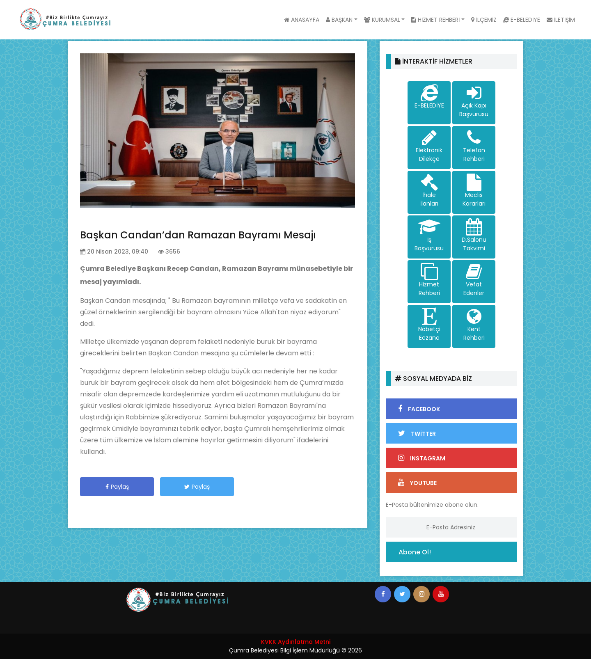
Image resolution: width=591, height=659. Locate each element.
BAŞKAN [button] (339, 20)
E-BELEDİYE (521, 20)
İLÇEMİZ (484, 20)
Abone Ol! (415, 552)
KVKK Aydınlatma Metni (295, 642)
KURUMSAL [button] (382, 20)
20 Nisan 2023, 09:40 (114, 251)
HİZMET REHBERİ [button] (435, 20)
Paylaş (117, 487)
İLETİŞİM (561, 20)
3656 (169, 251)
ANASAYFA (301, 20)
